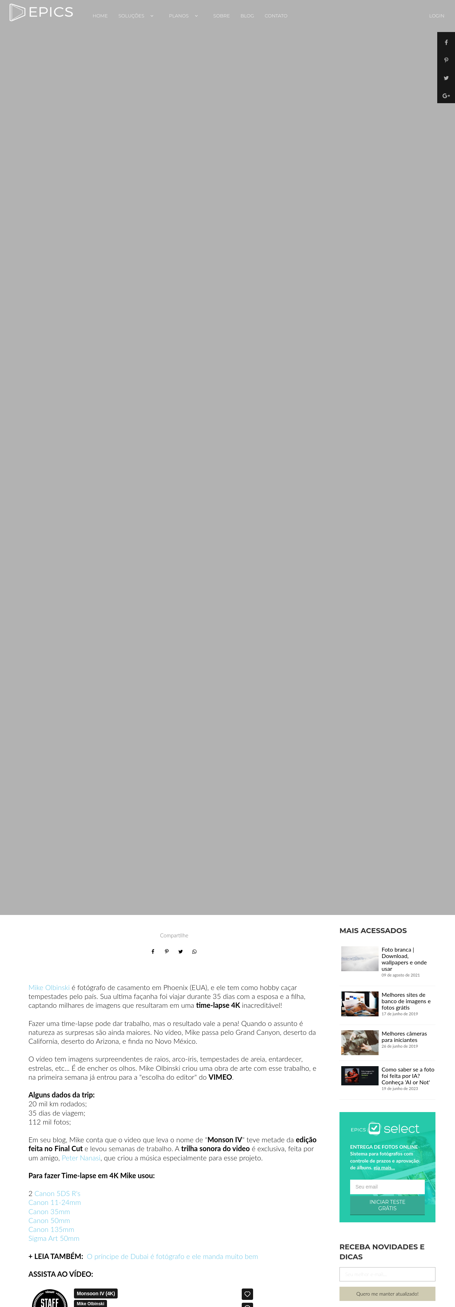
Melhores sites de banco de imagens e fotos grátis (406, 1001)
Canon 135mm (51, 1229)
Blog (247, 15)
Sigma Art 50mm (54, 1238)
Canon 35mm (49, 1211)
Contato (276, 15)
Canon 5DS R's (57, 1193)
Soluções (138, 15)
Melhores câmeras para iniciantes (404, 1036)
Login (436, 15)
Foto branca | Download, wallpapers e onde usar (404, 959)
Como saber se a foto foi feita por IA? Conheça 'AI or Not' (408, 1075)
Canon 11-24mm (54, 1202)
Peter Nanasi (81, 1157)
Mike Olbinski (49, 987)
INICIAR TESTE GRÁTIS (387, 1205)
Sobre (221, 15)
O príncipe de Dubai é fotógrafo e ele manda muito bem (172, 1256)
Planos (186, 15)
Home (100, 15)
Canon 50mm (49, 1220)
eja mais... (384, 1167)
